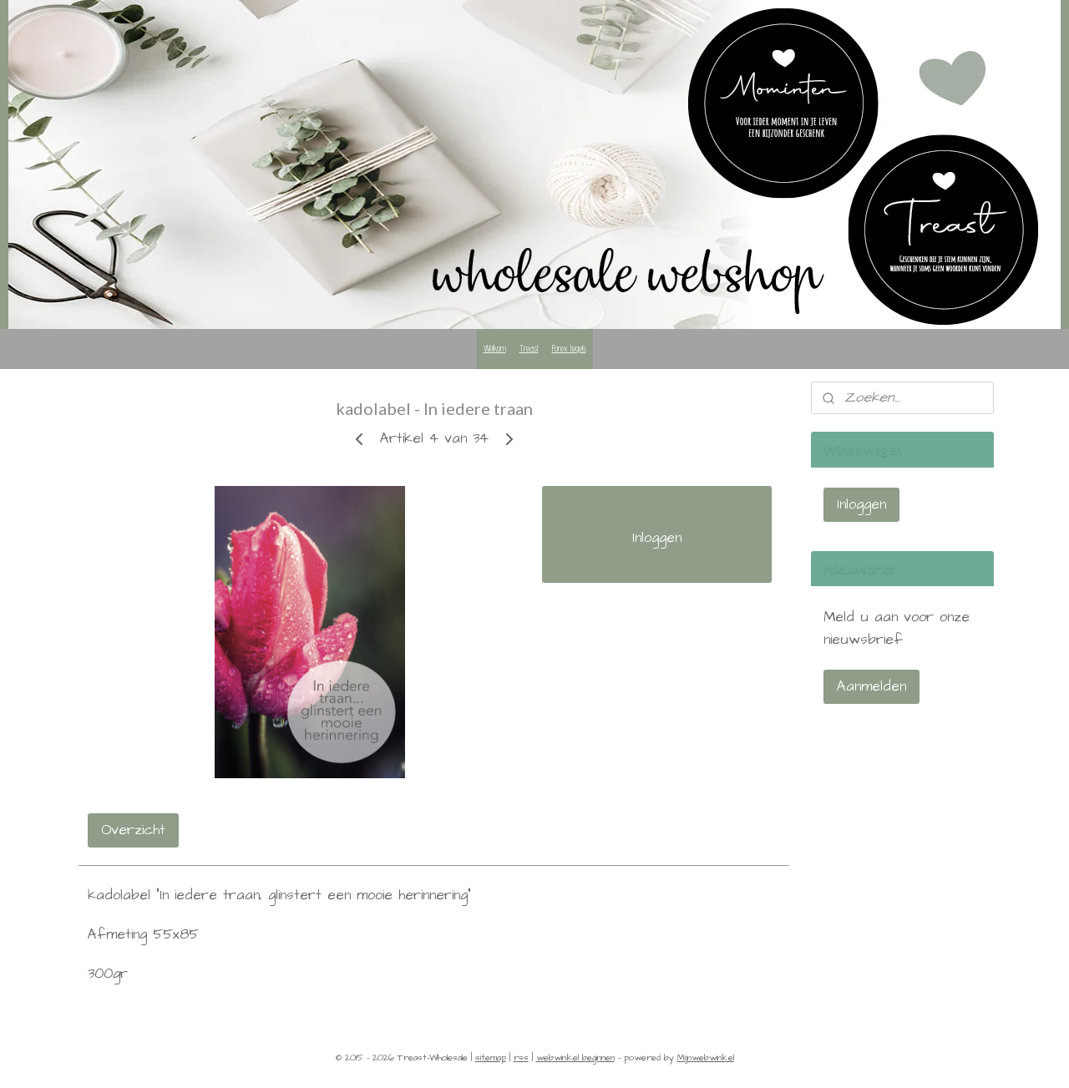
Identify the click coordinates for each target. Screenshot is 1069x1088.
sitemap (490, 1057)
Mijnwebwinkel (705, 1057)
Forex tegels (569, 348)
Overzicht (133, 830)
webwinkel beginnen (575, 1057)
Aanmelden (871, 686)
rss (521, 1057)
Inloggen (656, 538)
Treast (529, 348)
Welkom (495, 348)
